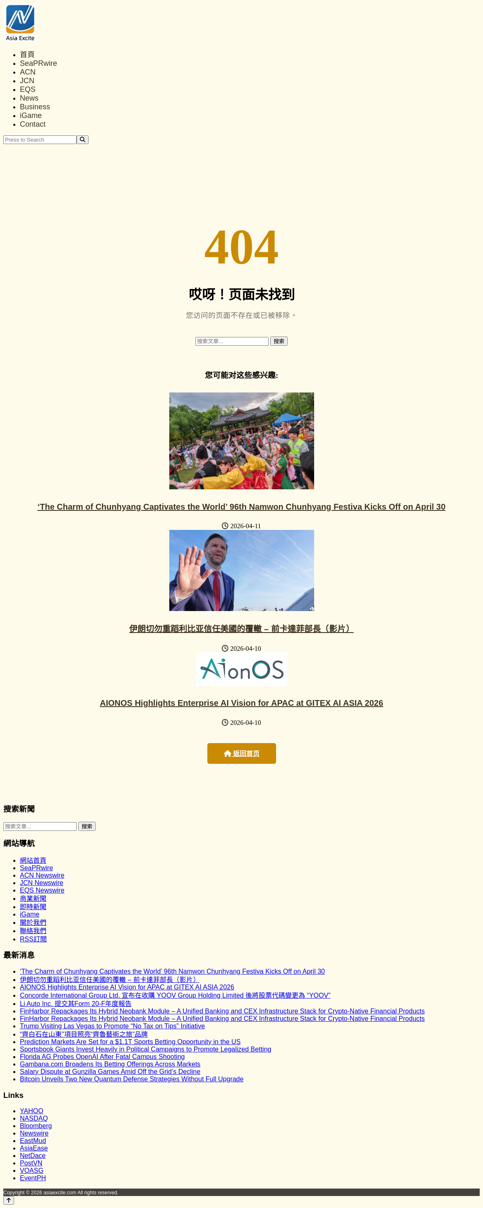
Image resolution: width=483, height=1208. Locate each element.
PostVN (31, 1163)
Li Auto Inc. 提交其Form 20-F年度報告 (76, 1003)
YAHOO (31, 1110)
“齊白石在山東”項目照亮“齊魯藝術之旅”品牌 (84, 1034)
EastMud (33, 1140)
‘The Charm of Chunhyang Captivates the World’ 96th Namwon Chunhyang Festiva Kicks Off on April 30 (242, 506)
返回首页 (242, 753)
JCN (27, 81)
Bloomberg (36, 1125)
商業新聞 (33, 898)
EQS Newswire (42, 890)
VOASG (31, 1170)
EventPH (33, 1178)
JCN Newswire (41, 882)
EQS (28, 89)
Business (35, 107)
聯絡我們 (33, 930)
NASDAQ (34, 1118)
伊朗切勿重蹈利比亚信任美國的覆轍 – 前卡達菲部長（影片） (241, 628)
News (29, 98)
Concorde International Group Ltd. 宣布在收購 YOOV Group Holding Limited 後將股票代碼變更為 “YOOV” (175, 995)
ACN (28, 72)
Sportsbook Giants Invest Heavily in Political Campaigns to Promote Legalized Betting (145, 1049)
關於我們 (33, 922)
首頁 (27, 55)
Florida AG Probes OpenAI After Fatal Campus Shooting (102, 1056)
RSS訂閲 (33, 939)
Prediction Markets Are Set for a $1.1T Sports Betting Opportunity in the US (130, 1041)
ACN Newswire (42, 875)
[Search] (83, 139)
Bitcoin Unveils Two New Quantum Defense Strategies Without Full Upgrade (131, 1079)
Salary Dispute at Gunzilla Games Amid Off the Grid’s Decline (110, 1071)
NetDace (33, 1155)
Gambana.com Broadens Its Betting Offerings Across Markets (110, 1064)
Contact (33, 124)
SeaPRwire (38, 63)
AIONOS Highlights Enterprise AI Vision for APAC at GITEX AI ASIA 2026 (241, 702)
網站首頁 (33, 860)
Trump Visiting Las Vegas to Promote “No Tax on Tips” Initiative (112, 1026)
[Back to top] (8, 1200)
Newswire (34, 1133)
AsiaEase (34, 1148)
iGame (31, 115)
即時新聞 (33, 906)
